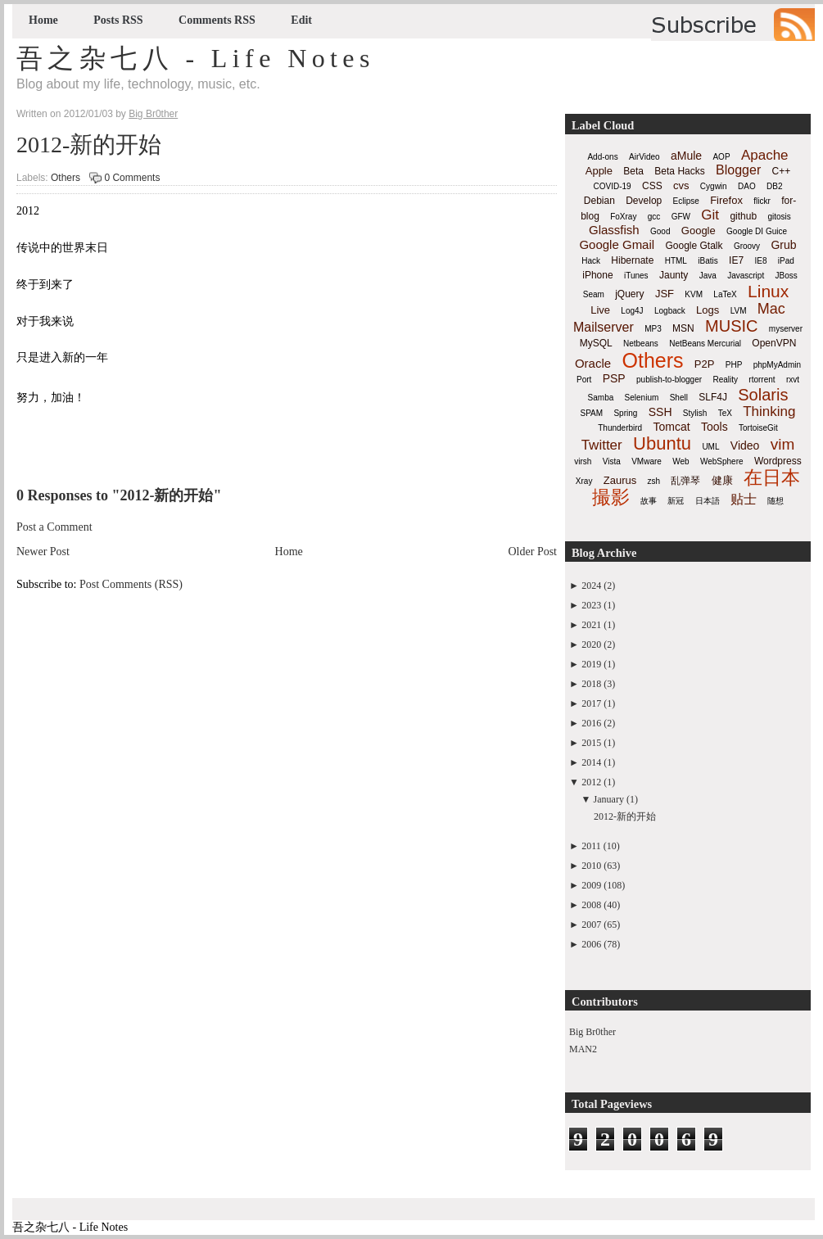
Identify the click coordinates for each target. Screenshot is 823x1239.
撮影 (611, 497)
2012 (591, 782)
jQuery (629, 294)
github (743, 216)
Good (660, 231)
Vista (612, 461)
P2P (704, 364)
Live (600, 310)
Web (680, 461)
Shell (679, 397)
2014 (591, 762)
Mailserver (603, 327)
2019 (591, 664)
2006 (591, 944)
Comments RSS (217, 20)
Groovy (747, 246)
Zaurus (620, 480)
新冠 (675, 500)
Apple (599, 171)
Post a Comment (54, 527)
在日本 (772, 477)
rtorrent (761, 379)
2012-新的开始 (88, 144)
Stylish (695, 413)
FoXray (623, 216)
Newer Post (43, 551)
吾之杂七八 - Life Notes (195, 58)
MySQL (596, 343)
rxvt (792, 379)
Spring (625, 413)
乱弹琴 (685, 480)
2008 (591, 905)
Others (65, 177)
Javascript (745, 275)
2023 (591, 605)
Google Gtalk (693, 245)
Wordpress (778, 461)
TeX (725, 413)
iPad (786, 260)
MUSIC (731, 326)
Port (584, 379)
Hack (590, 260)
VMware (646, 461)
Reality (725, 379)
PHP (734, 364)
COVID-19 (612, 186)
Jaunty (673, 275)
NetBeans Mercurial (705, 343)
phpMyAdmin (777, 364)
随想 (775, 500)
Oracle (593, 363)
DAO (747, 186)
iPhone (597, 275)
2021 (591, 625)
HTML (676, 260)
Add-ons (602, 156)
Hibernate (632, 260)
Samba (601, 397)
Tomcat (671, 426)
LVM (738, 310)
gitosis (778, 216)
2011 (591, 846)
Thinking (769, 411)
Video (745, 445)
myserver (786, 328)
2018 (591, 684)
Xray (584, 481)
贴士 (743, 499)
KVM (694, 294)
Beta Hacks (679, 171)
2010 (591, 865)
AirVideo (644, 156)
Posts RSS (117, 20)
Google (698, 230)
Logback (669, 310)
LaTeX (724, 294)
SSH (660, 411)
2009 (591, 885)
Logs (707, 310)
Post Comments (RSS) (131, 584)
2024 (591, 585)
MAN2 (583, 1049)
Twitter (601, 445)
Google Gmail (616, 244)
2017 (591, 703)
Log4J (632, 310)
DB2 (774, 186)
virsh (582, 461)
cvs (681, 185)
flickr (762, 201)
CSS (652, 186)
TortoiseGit (758, 427)
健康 (722, 480)
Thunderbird (620, 427)
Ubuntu (662, 443)
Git (710, 215)
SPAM (592, 413)
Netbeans (640, 343)
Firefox (726, 200)
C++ (781, 171)
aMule (686, 155)
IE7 (736, 260)
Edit (301, 20)
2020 (591, 644)
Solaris (763, 395)
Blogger (738, 170)
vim (783, 444)
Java (708, 275)
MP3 (653, 328)
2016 (591, 723)
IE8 (760, 260)
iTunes (636, 275)
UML (710, 446)
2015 (591, 742)
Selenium (642, 397)
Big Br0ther (592, 1032)
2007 (591, 924)
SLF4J (713, 397)
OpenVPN (774, 343)
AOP (721, 156)
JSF (664, 293)
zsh (654, 481)
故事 (648, 500)
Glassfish (614, 230)
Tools (714, 426)
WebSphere (722, 461)
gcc (654, 216)
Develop (644, 200)
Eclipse (686, 201)
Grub (783, 244)
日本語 (707, 500)
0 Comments (132, 177)
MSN (683, 328)
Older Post (533, 551)
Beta (633, 171)
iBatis (707, 260)
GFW (681, 216)
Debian (599, 200)
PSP (614, 378)
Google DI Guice (756, 231)
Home (43, 20)
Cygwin (713, 186)
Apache (765, 155)
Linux (768, 291)
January (609, 799)
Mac (771, 309)
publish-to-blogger (669, 379)
